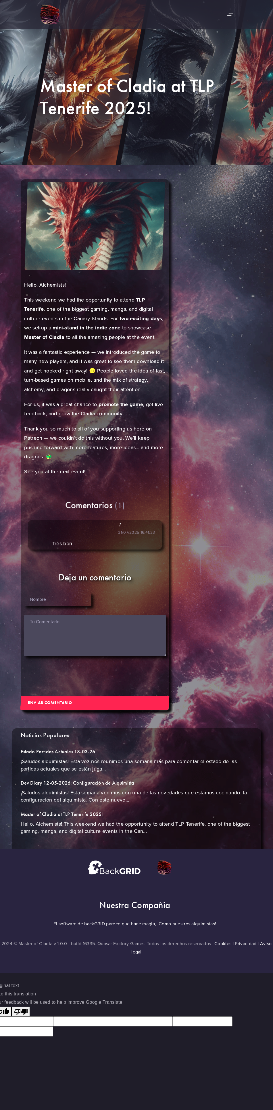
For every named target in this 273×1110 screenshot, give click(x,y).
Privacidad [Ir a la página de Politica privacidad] (245, 943)
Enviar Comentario (50, 702)
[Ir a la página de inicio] (44, 14)
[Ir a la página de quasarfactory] (171, 866)
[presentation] (67, 676)
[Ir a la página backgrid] (122, 866)
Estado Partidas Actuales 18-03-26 (58, 756)
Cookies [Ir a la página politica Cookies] (222, 943)
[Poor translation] (21, 1012)
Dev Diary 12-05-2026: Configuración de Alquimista (77, 787)
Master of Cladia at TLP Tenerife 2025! (62, 819)
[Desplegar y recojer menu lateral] (230, 14)
